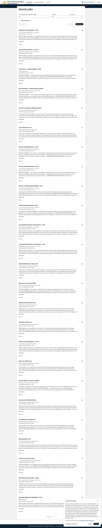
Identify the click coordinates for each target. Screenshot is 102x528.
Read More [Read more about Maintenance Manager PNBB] (21, 294)
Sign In (99, 2)
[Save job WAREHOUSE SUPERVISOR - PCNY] (82, 30)
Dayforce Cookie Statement (87, 520)
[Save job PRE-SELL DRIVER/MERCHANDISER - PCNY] (82, 186)
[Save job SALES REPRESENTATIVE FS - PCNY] (82, 50)
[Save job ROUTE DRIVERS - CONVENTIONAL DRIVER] (82, 89)
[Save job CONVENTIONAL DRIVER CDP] (82, 420)
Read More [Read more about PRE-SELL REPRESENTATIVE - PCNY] (21, 158)
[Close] (98, 501)
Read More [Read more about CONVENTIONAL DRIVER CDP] (21, 431)
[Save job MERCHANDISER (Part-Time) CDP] (82, 264)
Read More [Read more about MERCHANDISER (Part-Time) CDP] (21, 275)
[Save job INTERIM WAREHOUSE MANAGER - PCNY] (82, 497)
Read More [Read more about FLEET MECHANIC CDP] (21, 139)
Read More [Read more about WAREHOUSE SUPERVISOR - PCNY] (21, 41)
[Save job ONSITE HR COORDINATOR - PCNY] (82, 342)
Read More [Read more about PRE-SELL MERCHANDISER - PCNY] (21, 216)
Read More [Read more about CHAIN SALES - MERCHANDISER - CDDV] (21, 80)
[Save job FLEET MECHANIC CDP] (82, 128)
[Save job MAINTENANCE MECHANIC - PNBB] (82, 478)
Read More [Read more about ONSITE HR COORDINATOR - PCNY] (21, 353)
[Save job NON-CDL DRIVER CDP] (82, 361)
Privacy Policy (59, 526)
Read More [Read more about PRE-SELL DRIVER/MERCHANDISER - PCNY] (21, 197)
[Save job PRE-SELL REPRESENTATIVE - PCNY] (82, 147)
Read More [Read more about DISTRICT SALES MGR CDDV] (21, 470)
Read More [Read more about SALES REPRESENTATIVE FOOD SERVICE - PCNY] (21, 236)
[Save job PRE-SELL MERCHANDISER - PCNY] (82, 205)
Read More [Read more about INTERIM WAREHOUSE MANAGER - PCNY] (21, 508)
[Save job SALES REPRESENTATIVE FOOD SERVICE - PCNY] (82, 225)
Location (54, 14)
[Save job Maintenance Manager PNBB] (82, 283)
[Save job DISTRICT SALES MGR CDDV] (82, 459)
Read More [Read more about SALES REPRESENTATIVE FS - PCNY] (21, 61)
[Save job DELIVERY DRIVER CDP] (82, 322)
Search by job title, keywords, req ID (27, 14)
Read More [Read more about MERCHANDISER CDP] (21, 450)
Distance (72, 14)
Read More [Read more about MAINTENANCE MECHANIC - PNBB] (21, 489)
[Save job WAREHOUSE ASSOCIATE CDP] (82, 303)
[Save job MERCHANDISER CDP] (82, 439)
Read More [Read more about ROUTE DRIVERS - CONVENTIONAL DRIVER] (21, 100)
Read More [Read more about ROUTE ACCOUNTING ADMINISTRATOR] (21, 119)
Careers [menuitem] (48, 2)
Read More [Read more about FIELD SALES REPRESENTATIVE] (21, 411)
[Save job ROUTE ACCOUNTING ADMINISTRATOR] (82, 108)
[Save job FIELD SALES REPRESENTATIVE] (82, 400)
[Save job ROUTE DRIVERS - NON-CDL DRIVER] (82, 381)
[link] (48, 517)
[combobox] (61, 17)
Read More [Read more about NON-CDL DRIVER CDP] (21, 372)
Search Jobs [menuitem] (29, 2)
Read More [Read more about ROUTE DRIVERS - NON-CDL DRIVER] (21, 392)
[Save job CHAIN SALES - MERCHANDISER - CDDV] (82, 69)
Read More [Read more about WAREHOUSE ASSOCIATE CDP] (21, 314)
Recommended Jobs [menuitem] (39, 2)
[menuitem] (12, 2)
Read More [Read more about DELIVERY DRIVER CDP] (21, 333)
